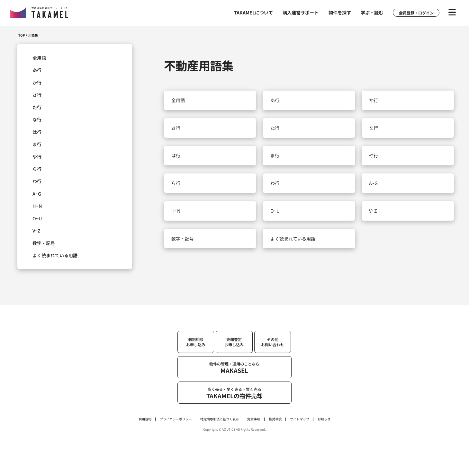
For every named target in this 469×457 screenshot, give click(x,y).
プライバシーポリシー (176, 419)
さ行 (36, 95)
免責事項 (253, 419)
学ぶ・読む (372, 12)
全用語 (39, 58)
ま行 (36, 144)
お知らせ (324, 419)
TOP (21, 35)
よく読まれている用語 (54, 255)
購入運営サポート (301, 12)
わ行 (36, 181)
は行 (36, 132)
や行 (36, 157)
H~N (37, 206)
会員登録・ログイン (416, 12)
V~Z (36, 230)
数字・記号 (43, 243)
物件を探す (340, 12)
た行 (36, 107)
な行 (36, 119)
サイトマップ (299, 419)
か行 (36, 82)
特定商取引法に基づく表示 (219, 419)
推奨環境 (275, 419)
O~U (37, 218)
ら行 (36, 169)
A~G (36, 193)
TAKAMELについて (253, 12)
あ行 (36, 70)
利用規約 (145, 419)
